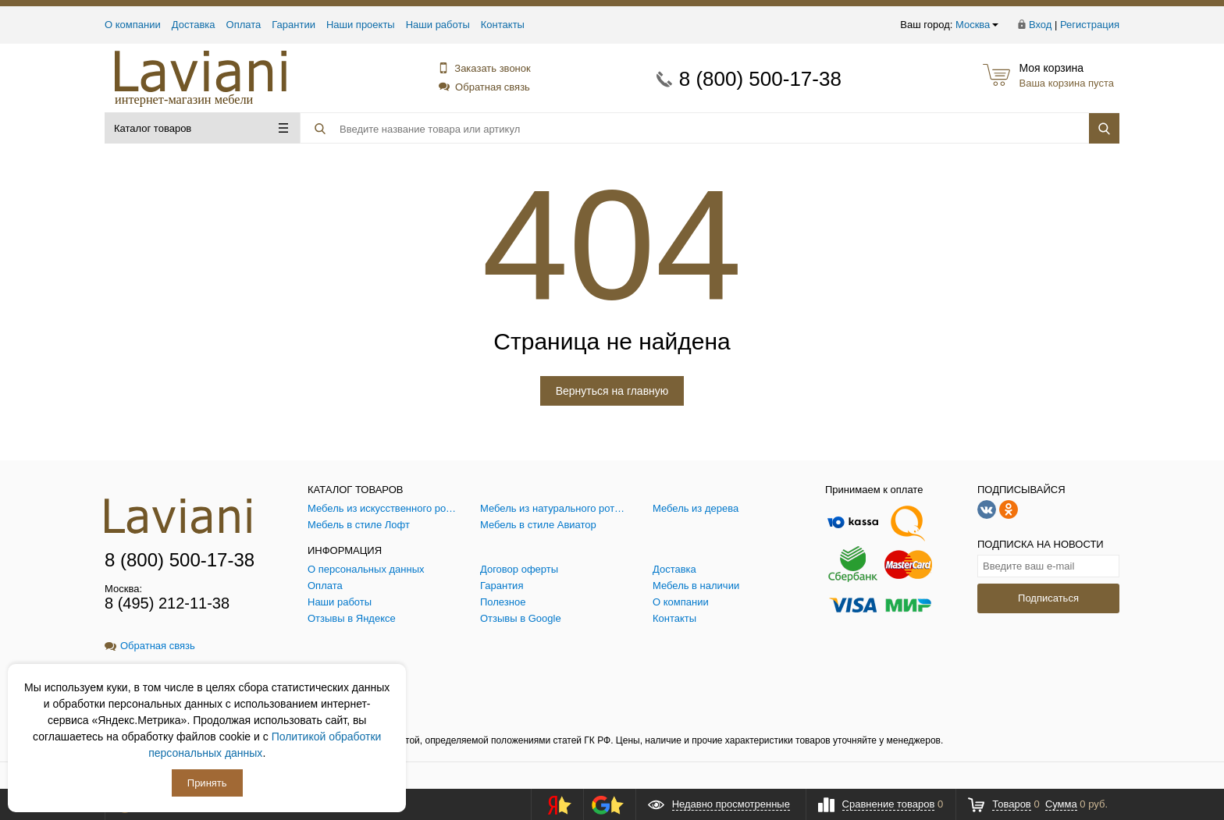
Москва (976, 24)
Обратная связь (484, 87)
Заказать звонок (484, 68)
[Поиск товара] (649, 128)
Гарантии (293, 24)
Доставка (193, 24)
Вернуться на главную (612, 391)
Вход (1040, 24)
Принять (207, 783)
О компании (133, 24)
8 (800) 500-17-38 (760, 79)
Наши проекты (360, 24)
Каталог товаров (201, 128)
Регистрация (1089, 24)
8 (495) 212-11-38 (167, 603)
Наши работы (438, 24)
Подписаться (1048, 598)
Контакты (503, 24)
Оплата (244, 24)
